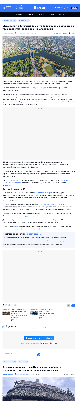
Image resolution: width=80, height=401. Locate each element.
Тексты (41, 14)
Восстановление (19, 1)
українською (58, 33)
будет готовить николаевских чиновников (27, 220)
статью (15, 226)
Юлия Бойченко (21, 33)
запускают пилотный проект (43, 193)
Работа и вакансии (30, 1)
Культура (51, 1)
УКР (55, 7)
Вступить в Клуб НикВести (40, 338)
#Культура (21, 361)
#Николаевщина (8, 20)
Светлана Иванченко (22, 374)
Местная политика (70, 1)
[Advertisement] (38, 135)
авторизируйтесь (33, 327)
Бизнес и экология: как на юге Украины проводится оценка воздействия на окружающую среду (35, 241)
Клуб (75, 7)
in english (65, 33)
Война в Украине (9, 1)
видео (61, 14)
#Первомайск (22, 20)
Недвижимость (59, 1)
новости (30, 14)
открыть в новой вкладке (69, 374)
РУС (58, 7)
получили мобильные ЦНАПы (51, 204)
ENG (60, 7)
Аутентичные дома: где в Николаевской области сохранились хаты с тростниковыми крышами (35, 237)
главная (19, 14)
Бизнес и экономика (42, 1)
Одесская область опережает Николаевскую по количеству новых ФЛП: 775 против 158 (33, 244)
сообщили (34, 88)
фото (52, 14)
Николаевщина (34, 234)
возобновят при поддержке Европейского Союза (29, 216)
